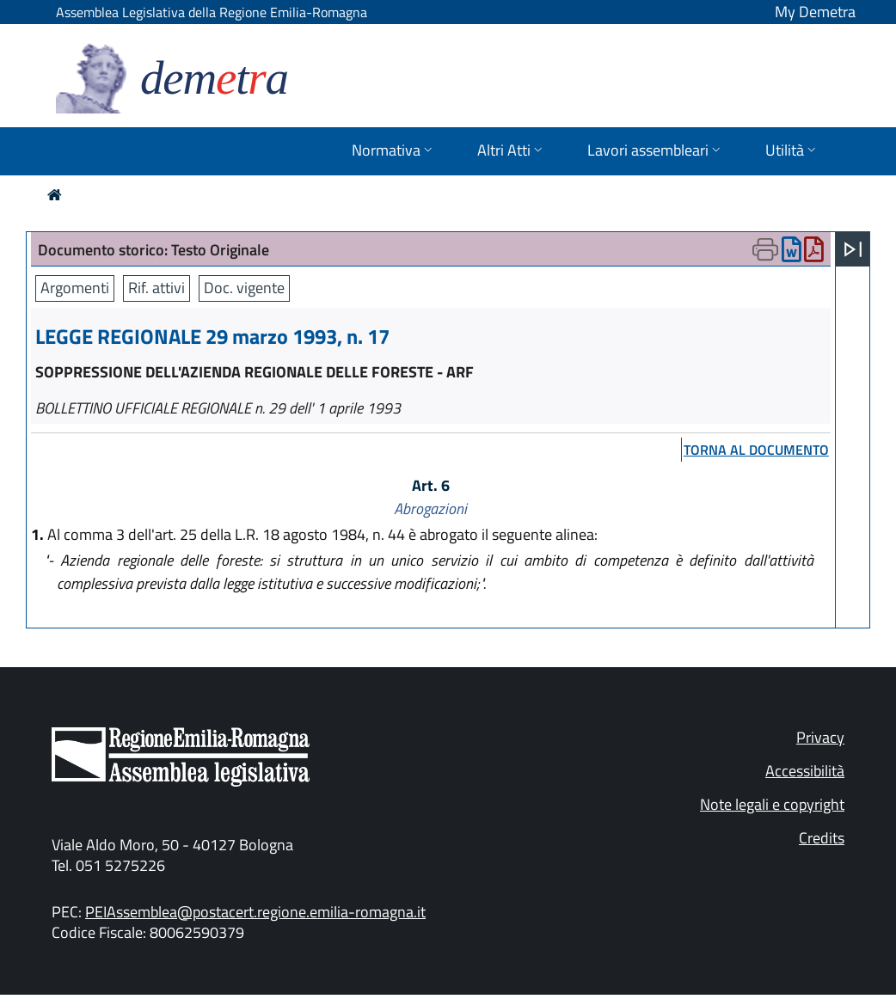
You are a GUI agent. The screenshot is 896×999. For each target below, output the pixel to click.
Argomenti (74, 287)
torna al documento (756, 449)
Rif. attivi (156, 287)
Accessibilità (804, 770)
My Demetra (815, 11)
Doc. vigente (244, 287)
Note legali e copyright (772, 804)
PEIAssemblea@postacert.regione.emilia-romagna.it (255, 911)
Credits (821, 837)
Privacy (820, 737)
